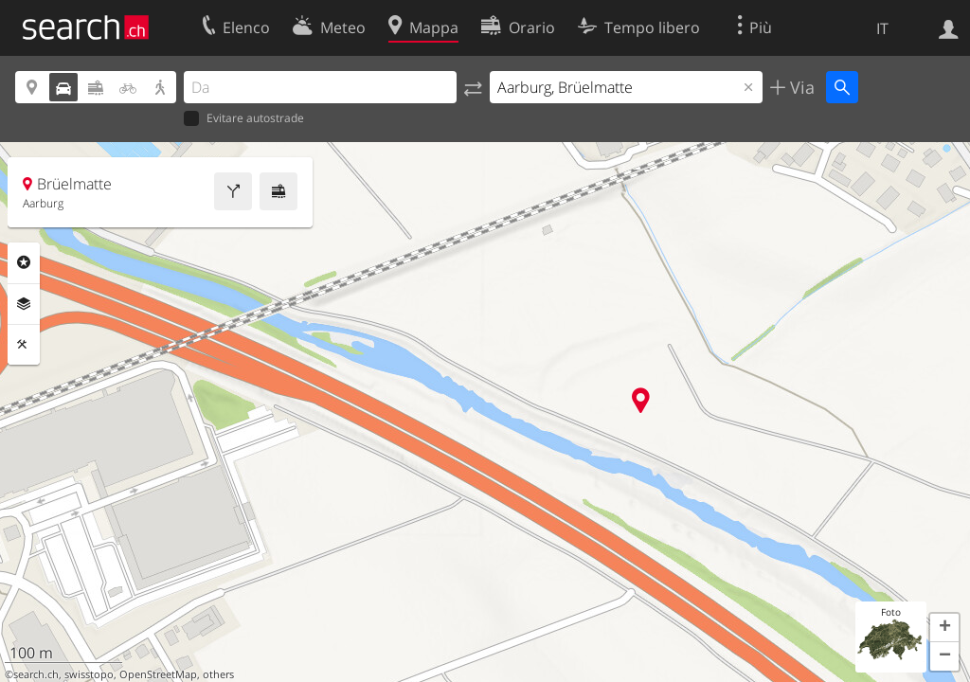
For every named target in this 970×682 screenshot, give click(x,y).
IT (882, 28)
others (218, 674)
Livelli (24, 304)
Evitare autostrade (244, 119)
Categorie (24, 262)
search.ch (36, 674)
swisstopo (89, 674)
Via (800, 87)
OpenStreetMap (158, 674)
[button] (944, 628)
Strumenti (24, 345)
